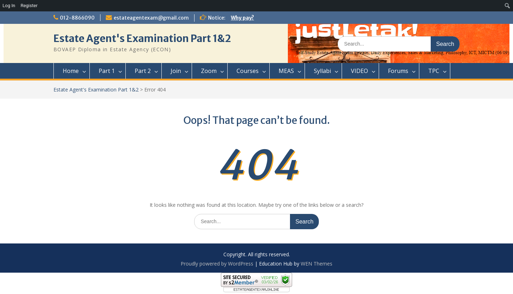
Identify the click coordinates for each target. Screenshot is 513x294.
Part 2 (143, 71)
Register (29, 5)
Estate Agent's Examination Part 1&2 (142, 38)
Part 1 (107, 71)
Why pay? (242, 18)
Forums (398, 71)
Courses (248, 71)
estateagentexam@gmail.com (151, 18)
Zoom (209, 71)
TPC (433, 71)
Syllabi (322, 71)
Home (71, 71)
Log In (8, 5)
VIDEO (359, 71)
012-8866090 (77, 18)
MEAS (286, 71)
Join (176, 71)
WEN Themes (316, 263)
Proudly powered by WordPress (217, 263)
